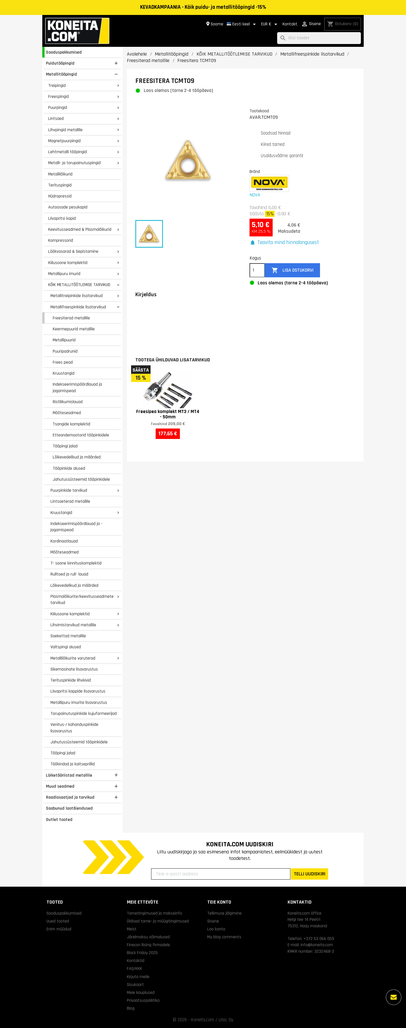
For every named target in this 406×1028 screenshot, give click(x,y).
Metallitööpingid (61, 74)
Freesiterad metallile (71, 318)
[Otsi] (319, 38)
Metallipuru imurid (64, 273)
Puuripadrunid (65, 351)
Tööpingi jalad (65, 446)
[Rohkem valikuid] (393, 997)
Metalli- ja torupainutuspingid (74, 163)
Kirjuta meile (138, 976)
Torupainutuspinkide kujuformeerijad (83, 713)
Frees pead (63, 362)
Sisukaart (135, 984)
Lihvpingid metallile (65, 130)
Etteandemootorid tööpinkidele (81, 435)
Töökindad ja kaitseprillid (72, 764)
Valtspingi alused (65, 647)
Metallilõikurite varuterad (72, 658)
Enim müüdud (59, 929)
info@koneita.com (317, 945)
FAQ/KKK (134, 968)
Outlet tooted (59, 819)
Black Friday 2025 (142, 952)
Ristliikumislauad (68, 402)
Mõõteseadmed (67, 413)
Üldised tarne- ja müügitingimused (158, 921)
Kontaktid (135, 960)
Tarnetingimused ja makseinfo (154, 913)
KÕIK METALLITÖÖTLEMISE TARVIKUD (79, 284)
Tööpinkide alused (69, 468)
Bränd (255, 171)
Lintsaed (56, 118)
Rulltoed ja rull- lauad (69, 574)
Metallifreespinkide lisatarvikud (78, 307)
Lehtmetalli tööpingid (67, 152)
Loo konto (216, 929)
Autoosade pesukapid (67, 207)
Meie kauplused (141, 992)
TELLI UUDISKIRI (309, 874)
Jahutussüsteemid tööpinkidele (81, 479)
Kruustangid (63, 373)
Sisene (213, 921)
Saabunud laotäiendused (69, 808)
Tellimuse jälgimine (224, 913)
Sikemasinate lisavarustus (74, 669)
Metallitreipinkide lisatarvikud (76, 295)
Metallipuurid (64, 340)
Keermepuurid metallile (74, 329)
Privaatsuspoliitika (143, 1000)
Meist (131, 929)
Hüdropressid (60, 196)
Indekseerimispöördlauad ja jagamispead (77, 387)
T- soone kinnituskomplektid (76, 563)
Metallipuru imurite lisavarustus (78, 702)
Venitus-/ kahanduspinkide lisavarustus (74, 728)
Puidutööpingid (60, 63)
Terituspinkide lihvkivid (70, 680)
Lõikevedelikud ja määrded (77, 457)
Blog (130, 1008)
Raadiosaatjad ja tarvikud (70, 797)
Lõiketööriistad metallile (69, 775)
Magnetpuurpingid (64, 141)
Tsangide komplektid (71, 424)
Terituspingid (60, 185)
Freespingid (58, 96)
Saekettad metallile (68, 636)
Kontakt (290, 24)
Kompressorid (60, 240)
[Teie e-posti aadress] (220, 874)
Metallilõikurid (60, 174)
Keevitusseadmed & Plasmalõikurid (79, 229)
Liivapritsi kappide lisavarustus (77, 691)
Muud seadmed (60, 786)
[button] (284, 243)
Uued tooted (58, 921)
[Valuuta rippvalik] (270, 24)
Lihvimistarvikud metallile (73, 625)
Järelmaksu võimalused (148, 937)
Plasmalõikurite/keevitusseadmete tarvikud (82, 600)
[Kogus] (257, 270)
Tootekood (259, 111)
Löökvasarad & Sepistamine (73, 251)
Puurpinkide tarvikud (68, 490)
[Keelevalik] (242, 24)
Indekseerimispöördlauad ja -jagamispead (76, 527)
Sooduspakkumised (64, 52)
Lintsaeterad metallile (70, 501)
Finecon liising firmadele (148, 945)
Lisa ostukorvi (293, 270)
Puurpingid (57, 107)
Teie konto (219, 902)
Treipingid (57, 85)
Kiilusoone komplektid (67, 262)
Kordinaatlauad (64, 541)
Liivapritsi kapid (62, 218)
